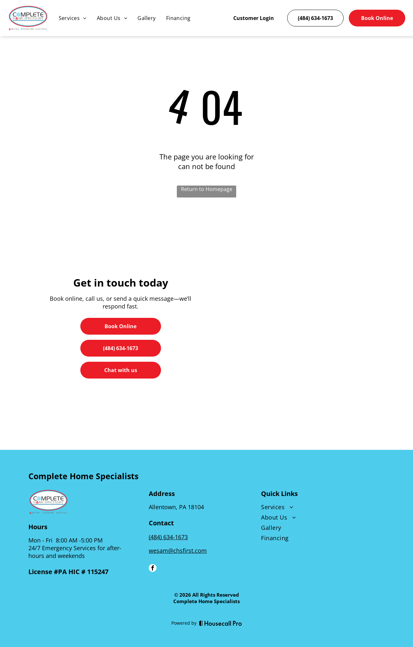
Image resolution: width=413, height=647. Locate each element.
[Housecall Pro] (220, 623)
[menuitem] (73, 18)
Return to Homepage (206, 189)
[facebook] (152, 568)
